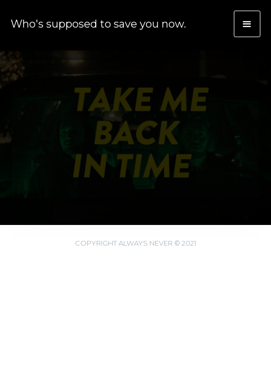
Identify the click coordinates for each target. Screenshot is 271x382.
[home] (93, 22)
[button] (247, 24)
